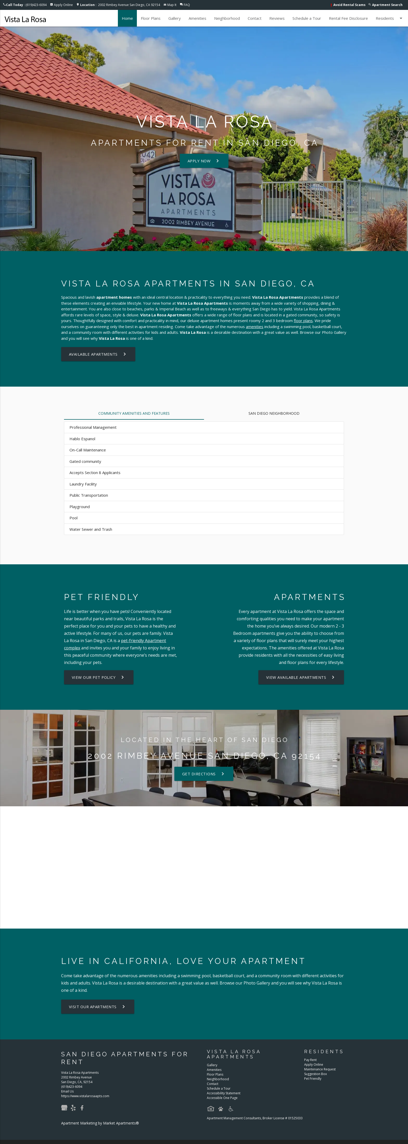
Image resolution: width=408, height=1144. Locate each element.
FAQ (187, 5)
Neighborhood (227, 18)
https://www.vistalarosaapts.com (85, 1096)
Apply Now (204, 161)
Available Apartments (98, 354)
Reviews (277, 18)
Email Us (67, 1091)
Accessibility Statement (223, 1093)
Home (127, 18)
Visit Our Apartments (98, 1007)
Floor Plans (151, 18)
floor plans (303, 320)
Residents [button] (390, 18)
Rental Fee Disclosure (348, 18)
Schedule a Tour (306, 18)
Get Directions (204, 774)
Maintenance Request (320, 1069)
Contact (255, 18)
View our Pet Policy (99, 677)
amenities (254, 326)
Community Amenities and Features (134, 413)
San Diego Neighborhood (273, 413)
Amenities (197, 18)
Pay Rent (310, 1060)
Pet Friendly (312, 1078)
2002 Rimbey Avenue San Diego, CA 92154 (120, 5)
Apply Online (63, 5)
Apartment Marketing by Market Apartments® (100, 1123)
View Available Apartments (300, 677)
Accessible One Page (222, 1098)
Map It (171, 5)
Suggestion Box (315, 1074)
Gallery (174, 18)
